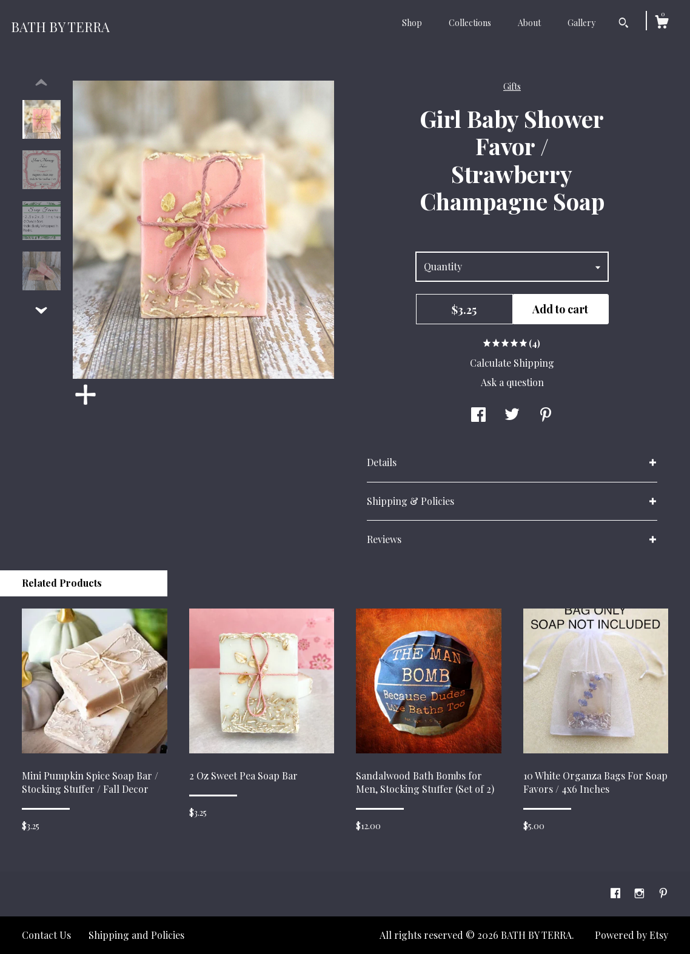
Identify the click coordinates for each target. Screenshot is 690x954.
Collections (470, 22)
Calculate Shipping (512, 362)
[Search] (623, 24)
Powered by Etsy (631, 935)
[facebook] (617, 893)
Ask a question (512, 382)
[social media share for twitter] (512, 415)
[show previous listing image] (41, 83)
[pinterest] (663, 893)
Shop (412, 22)
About (529, 22)
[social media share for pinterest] (545, 415)
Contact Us (46, 935)
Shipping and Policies (136, 935)
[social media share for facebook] (478, 415)
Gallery (581, 22)
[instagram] (640, 893)
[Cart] (661, 23)
